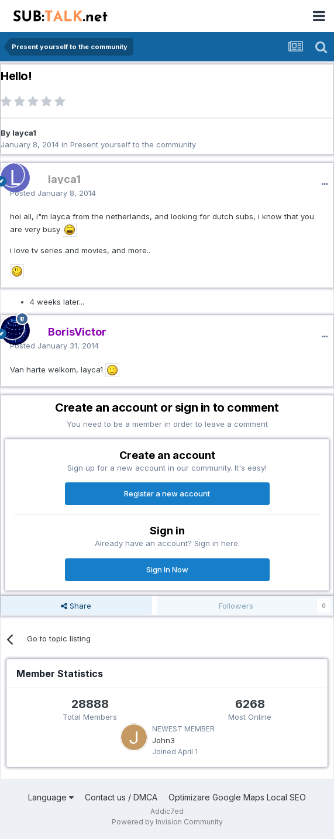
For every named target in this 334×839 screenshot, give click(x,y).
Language (51, 797)
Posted (53, 193)
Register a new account (167, 493)
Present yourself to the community (133, 144)
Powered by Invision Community (167, 821)
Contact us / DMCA (121, 797)
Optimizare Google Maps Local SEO (237, 797)
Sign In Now (167, 569)
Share (76, 605)
